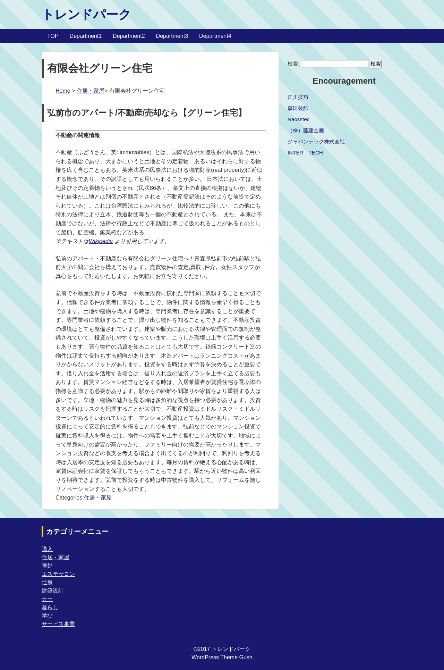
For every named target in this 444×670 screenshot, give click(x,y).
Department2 (129, 36)
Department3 (172, 36)
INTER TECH (305, 153)
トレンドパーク (86, 14)
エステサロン (58, 574)
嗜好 (47, 566)
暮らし (50, 607)
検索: (293, 64)
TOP (53, 36)
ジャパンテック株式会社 (316, 141)
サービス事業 (58, 624)
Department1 (86, 36)
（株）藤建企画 (306, 130)
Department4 (215, 36)
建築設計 (53, 591)
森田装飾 (298, 108)
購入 (47, 549)
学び (47, 616)
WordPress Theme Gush (221, 657)
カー (47, 599)
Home (63, 91)
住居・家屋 (90, 91)
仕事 (47, 582)
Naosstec (298, 119)
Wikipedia (101, 241)
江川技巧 (298, 97)
